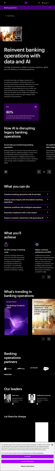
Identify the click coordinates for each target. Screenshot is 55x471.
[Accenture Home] (26, 3)
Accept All (27, 456)
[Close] (52, 445)
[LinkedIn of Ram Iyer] (13, 404)
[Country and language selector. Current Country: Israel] (46, 3)
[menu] (5, 3)
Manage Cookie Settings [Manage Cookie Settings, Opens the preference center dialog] (27, 466)
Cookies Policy (27, 453)
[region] (27, 456)
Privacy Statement (38, 453)
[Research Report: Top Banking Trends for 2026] (16, 317)
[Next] (49, 277)
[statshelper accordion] (36, 107)
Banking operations (10, 8)
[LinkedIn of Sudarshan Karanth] (37, 404)
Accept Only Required (27, 461)
